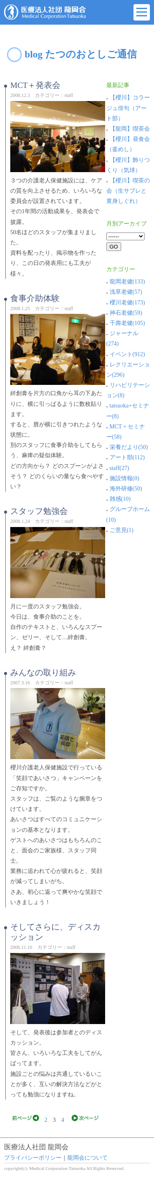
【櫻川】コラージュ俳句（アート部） (128, 107)
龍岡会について (87, 1158)
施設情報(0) (122, 478)
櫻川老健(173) (125, 302)
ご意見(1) (119, 530)
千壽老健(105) (125, 323)
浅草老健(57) (124, 292)
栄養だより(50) (127, 447)
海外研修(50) (124, 489)
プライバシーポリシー (33, 1158)
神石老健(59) (124, 313)
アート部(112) (125, 457)
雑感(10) (118, 499)
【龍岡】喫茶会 (130, 129)
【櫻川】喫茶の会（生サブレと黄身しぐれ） (128, 190)
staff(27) (117, 468)
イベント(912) (125, 354)
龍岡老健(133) (125, 282)
